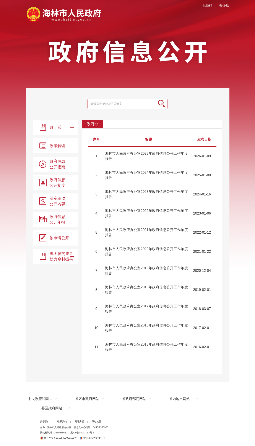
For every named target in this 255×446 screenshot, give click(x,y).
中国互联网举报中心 (92, 437)
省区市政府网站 (87, 399)
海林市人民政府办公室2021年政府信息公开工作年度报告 (146, 232)
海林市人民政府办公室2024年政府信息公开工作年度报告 (146, 175)
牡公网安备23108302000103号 (58, 437)
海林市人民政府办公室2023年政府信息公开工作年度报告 (146, 194)
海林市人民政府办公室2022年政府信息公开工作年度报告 (146, 213)
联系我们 (62, 421)
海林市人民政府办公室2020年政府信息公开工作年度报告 (146, 251)
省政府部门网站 (134, 399)
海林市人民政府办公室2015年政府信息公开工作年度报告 (146, 347)
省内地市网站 (179, 399)
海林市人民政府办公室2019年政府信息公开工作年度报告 (146, 270)
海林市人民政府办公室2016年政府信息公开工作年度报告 (146, 327)
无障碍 (207, 5)
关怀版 (224, 5)
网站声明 (79, 421)
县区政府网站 (51, 408)
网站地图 (96, 421)
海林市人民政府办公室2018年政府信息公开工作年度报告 (146, 289)
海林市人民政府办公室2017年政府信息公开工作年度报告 (146, 308)
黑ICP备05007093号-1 (82, 432)
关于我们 (45, 421)
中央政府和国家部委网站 (43, 399)
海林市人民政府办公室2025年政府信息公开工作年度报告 (146, 156)
